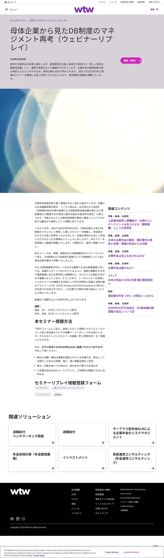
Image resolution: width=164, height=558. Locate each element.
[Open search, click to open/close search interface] (155, 9)
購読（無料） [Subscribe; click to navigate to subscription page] (133, 61)
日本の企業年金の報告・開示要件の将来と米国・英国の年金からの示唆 (130, 241)
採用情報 (141, 2)
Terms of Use (125, 539)
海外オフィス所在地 (104, 545)
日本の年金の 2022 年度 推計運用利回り (130, 281)
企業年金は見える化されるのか (126, 255)
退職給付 (58, 394)
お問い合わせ (153, 2)
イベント (102, 2)
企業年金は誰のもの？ (121, 267)
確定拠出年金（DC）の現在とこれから (131, 295)
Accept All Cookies (131, 552)
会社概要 (75, 535)
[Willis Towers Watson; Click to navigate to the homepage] (84, 9)
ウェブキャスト (42, 387)
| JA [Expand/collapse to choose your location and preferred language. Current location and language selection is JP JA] (10, 2)
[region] (82, 552)
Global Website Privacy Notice (133, 535)
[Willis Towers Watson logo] (20, 537)
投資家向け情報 (127, 2)
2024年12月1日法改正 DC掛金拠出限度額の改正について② (131, 309)
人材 (73, 540)
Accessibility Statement (130, 543)
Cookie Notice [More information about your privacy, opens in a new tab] (39, 555)
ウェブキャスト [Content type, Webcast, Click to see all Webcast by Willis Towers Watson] (18, 20)
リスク (74, 545)
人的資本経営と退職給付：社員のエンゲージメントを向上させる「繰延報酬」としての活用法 (130, 224)
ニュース (113, 2)
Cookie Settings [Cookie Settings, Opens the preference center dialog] (112, 552)
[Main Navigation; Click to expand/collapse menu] (11, 9)
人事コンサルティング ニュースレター (68, 387)
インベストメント (43, 394)
